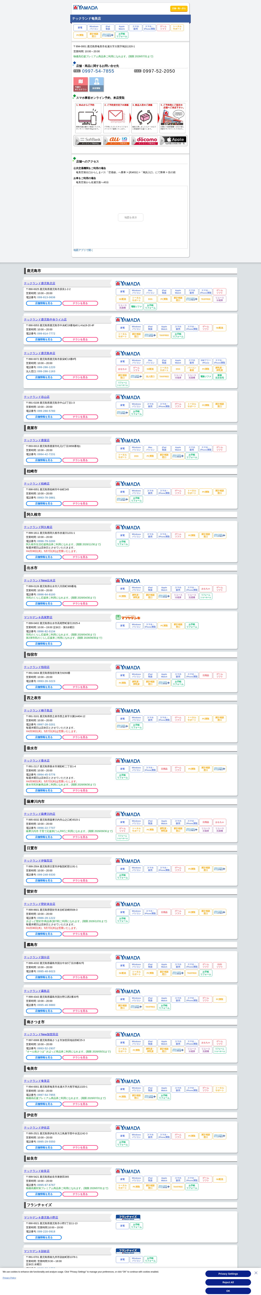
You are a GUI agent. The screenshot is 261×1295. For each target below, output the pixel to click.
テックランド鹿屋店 (37, 440)
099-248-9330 (46, 874)
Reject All (228, 1283)
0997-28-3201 (46, 724)
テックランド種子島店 (38, 710)
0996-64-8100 (46, 594)
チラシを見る (80, 303)
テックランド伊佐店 (37, 1127)
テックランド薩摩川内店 (39, 813)
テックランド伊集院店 (38, 860)
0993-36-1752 (46, 1268)
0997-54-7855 (98, 70)
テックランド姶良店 (37, 1170)
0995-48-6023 (46, 971)
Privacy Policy (9, 1279)
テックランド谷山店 (37, 396)
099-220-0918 (46, 1231)
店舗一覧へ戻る (179, 8)
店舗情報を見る (44, 303)
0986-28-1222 (46, 918)
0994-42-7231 (46, 454)
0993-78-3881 (46, 497)
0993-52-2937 (46, 1048)
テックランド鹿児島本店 (39, 353)
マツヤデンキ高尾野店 (38, 617)
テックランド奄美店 (37, 1080)
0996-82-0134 (46, 631)
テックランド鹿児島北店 (39, 283)
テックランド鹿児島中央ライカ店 (45, 319)
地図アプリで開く (83, 250)
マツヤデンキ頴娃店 (37, 1251)
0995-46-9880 (46, 1005)
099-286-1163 (46, 371)
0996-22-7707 (46, 827)
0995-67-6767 (46, 1185)
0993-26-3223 (46, 681)
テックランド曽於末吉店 (39, 903)
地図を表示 (130, 217)
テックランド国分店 (37, 957)
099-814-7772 (46, 333)
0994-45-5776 (46, 774)
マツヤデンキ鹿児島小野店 (41, 1217)
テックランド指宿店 (37, 667)
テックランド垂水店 (37, 760)
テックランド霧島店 (37, 991)
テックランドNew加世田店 (41, 1034)
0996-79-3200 (46, 541)
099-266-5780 (46, 410)
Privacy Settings (228, 1275)
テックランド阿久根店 (38, 527)
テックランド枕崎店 (37, 483)
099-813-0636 (46, 297)
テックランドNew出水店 (39, 580)
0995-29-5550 (46, 1141)
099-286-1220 (46, 367)
